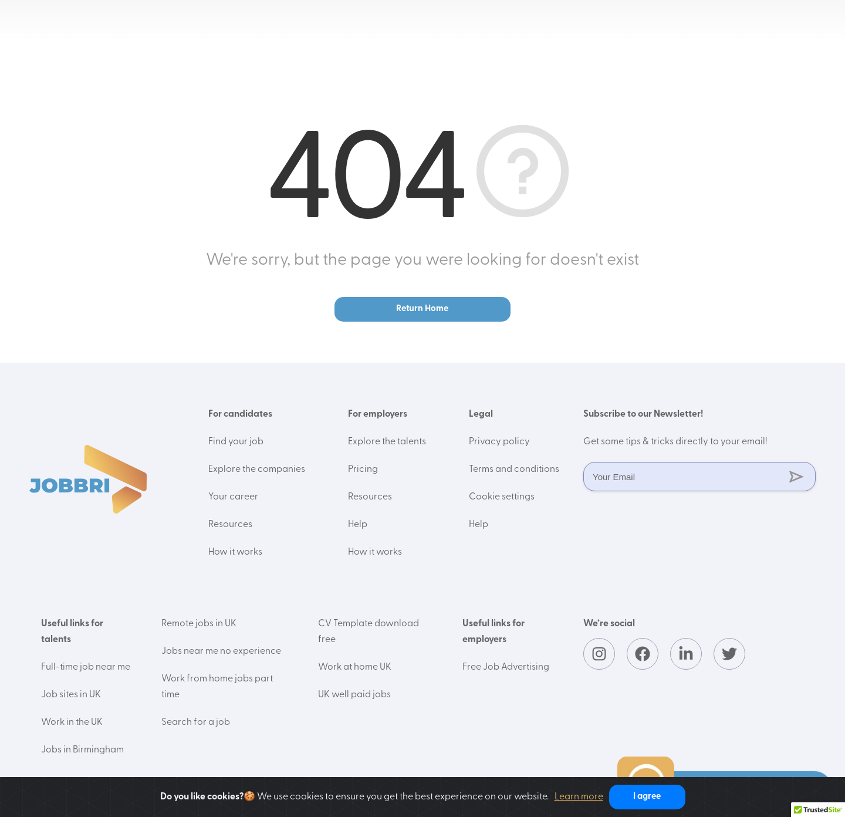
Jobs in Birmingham (82, 750)
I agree (647, 796)
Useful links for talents (72, 631)
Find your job (235, 442)
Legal (481, 414)
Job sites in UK (71, 695)
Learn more (579, 797)
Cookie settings (502, 497)
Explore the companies (256, 469)
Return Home (422, 309)
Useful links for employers (493, 631)
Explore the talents (387, 442)
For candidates (240, 414)
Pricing (363, 469)
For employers (377, 414)
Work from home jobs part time (217, 687)
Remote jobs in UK (198, 624)
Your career (233, 497)
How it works (235, 552)
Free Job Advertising (505, 667)
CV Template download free (368, 631)
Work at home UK (354, 667)
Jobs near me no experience (221, 651)
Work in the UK (72, 722)
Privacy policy (499, 442)
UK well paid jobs (354, 695)
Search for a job (195, 722)
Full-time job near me (85, 667)
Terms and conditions (514, 469)
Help (357, 524)
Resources (230, 524)
